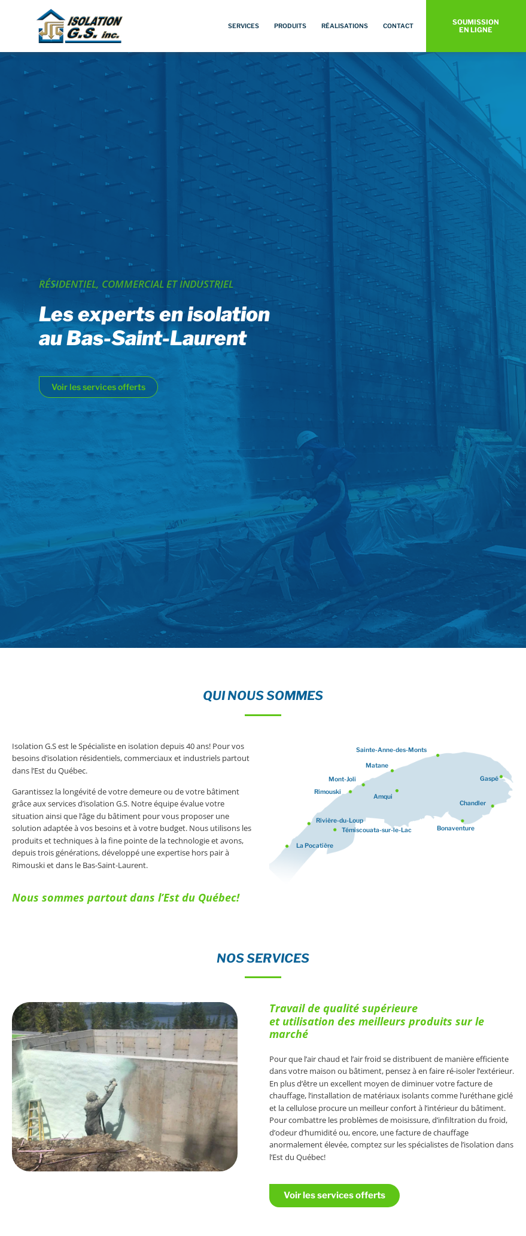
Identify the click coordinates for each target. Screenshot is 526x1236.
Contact (398, 26)
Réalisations (344, 26)
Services (243, 26)
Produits (290, 26)
